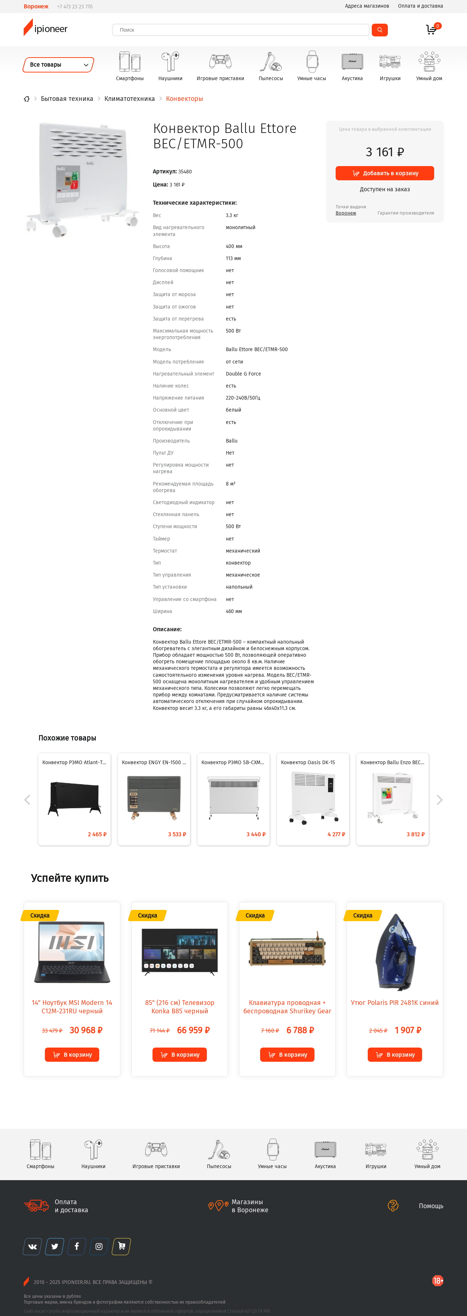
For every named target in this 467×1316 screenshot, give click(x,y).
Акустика (352, 64)
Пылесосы (271, 64)
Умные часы (311, 64)
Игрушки (390, 64)
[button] (437, 798)
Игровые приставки (220, 64)
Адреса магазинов (367, 6)
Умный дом (429, 64)
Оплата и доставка (420, 6)
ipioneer (48, 29)
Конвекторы (184, 99)
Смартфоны (130, 64)
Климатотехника (129, 99)
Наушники (170, 64)
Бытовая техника (67, 99)
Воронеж (346, 213)
